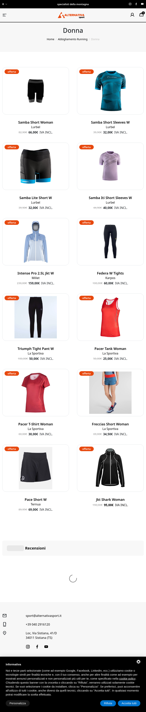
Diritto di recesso (78, 622)
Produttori (41, 656)
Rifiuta (108, 703)
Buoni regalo (43, 639)
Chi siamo (41, 612)
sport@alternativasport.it (43, 559)
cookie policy (127, 678)
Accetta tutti (129, 703)
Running (7, 633)
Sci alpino (8, 612)
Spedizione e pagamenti (76, 630)
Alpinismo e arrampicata (9, 626)
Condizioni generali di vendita (81, 614)
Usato (6, 639)
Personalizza (18, 703)
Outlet (6, 645)
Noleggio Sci (43, 618)
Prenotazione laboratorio (43, 631)
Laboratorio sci (44, 624)
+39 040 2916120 (38, 567)
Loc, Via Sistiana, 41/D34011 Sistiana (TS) (41, 578)
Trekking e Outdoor (14, 618)
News (38, 645)
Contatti (40, 650)
